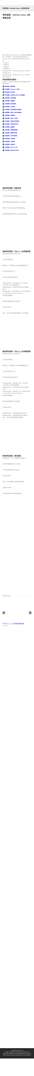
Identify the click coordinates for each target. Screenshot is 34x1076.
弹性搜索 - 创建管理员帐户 (11, 130)
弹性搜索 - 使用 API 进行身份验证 (13, 112)
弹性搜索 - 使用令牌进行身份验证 (13, 109)
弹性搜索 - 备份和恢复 (10, 98)
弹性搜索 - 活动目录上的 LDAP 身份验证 (15, 95)
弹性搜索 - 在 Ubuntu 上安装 (12, 89)
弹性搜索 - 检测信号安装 (11, 132)
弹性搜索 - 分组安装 (10, 138)
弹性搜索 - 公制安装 (10, 141)
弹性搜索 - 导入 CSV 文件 (11, 147)
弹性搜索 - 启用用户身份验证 (12, 121)
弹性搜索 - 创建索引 (10, 127)
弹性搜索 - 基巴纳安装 (10, 103)
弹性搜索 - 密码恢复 (10, 115)
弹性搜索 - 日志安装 (10, 106)
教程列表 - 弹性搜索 (10, 86)
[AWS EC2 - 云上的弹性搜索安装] (17, 613)
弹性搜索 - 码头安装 (10, 92)
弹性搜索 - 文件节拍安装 (11, 135)
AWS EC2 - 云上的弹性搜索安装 (13, 637)
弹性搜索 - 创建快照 (10, 100)
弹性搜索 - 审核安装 (10, 144)
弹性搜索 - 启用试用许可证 (11, 124)
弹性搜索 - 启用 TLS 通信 (11, 118)
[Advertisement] (17, 37)
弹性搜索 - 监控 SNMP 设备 (12, 150)
